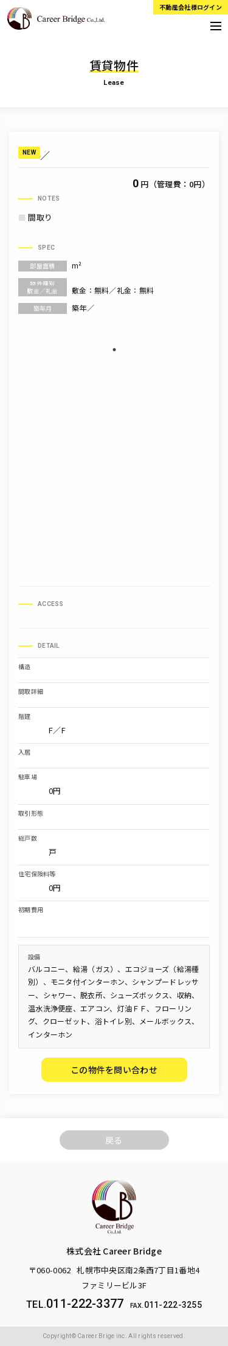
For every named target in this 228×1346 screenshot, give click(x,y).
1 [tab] (114, 350)
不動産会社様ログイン (190, 7)
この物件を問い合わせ (114, 1070)
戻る (114, 1140)
